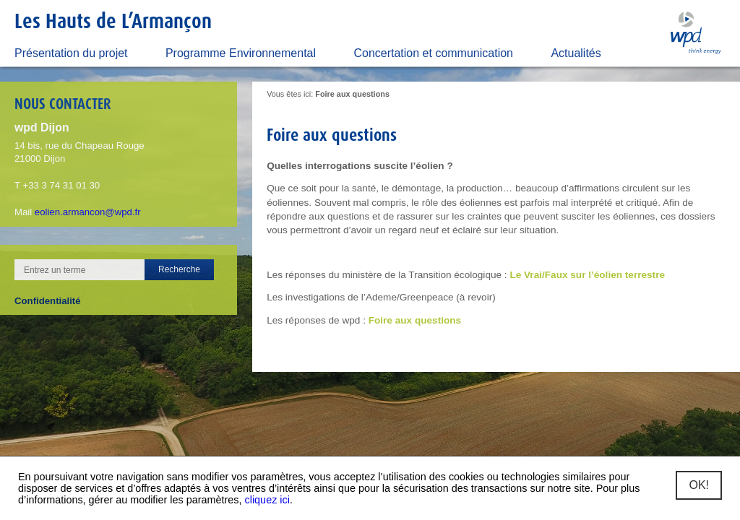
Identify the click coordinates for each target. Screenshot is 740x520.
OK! (699, 485)
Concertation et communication (433, 53)
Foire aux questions (415, 320)
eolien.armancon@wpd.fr (88, 212)
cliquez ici (267, 500)
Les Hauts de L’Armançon (113, 20)
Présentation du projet (71, 53)
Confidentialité (47, 300)
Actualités (576, 53)
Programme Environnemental (240, 53)
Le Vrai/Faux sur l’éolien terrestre (587, 274)
